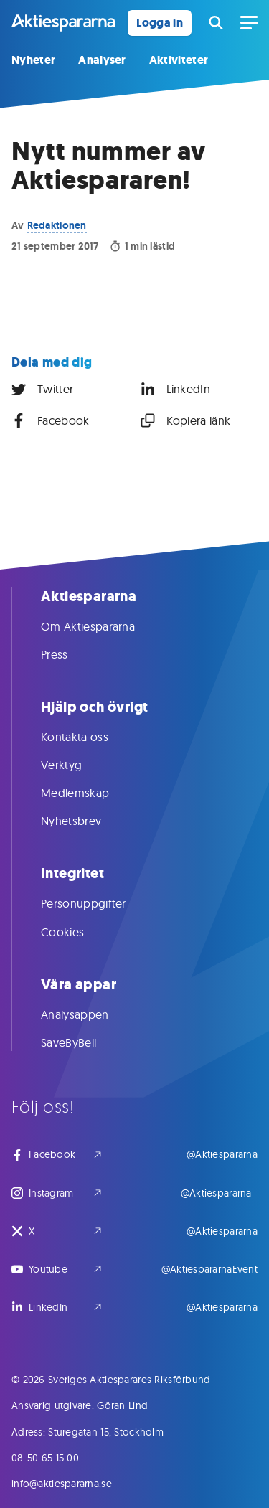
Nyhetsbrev (85, 821)
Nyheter (33, 59)
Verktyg (75, 765)
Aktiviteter (179, 59)
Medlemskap (89, 793)
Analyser (102, 59)
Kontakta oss (89, 737)
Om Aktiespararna (102, 626)
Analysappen (89, 1014)
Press (69, 654)
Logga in (159, 22)
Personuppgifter (98, 903)
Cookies (77, 932)
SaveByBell (83, 1042)
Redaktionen (57, 225)
